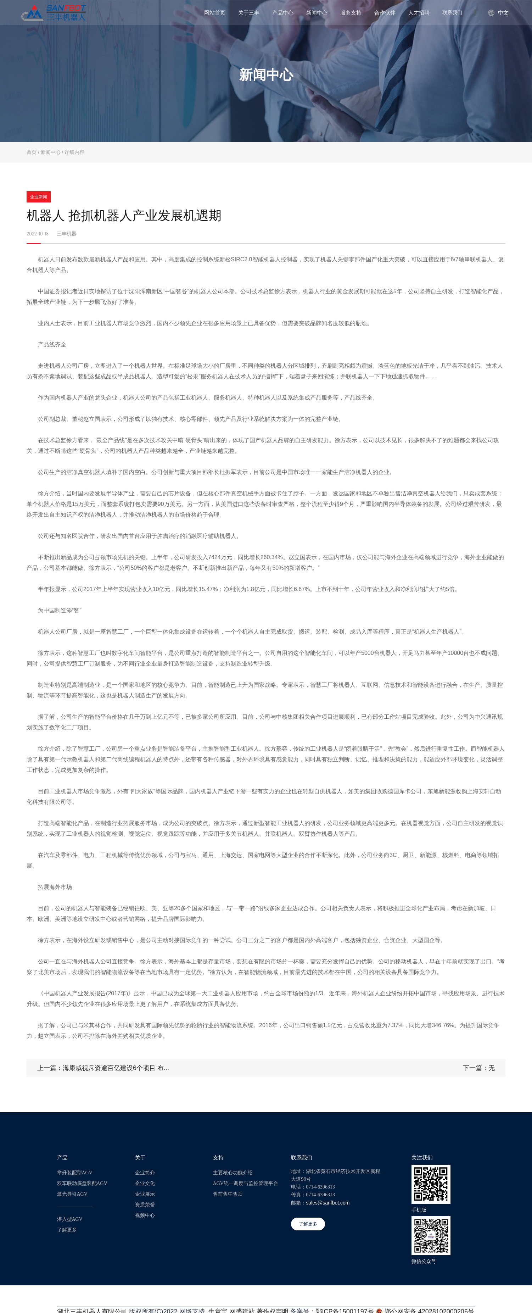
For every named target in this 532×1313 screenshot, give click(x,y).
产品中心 (282, 13)
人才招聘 (419, 13)
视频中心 (145, 1214)
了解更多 (67, 1228)
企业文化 (145, 1182)
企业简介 (145, 1171)
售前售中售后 (228, 1193)
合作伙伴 (385, 13)
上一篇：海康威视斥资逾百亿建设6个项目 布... (103, 1066)
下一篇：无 (479, 1066)
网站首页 (214, 13)
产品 (62, 1156)
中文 (498, 13)
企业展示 (145, 1193)
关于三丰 (248, 13)
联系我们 (452, 12)
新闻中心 (316, 13)
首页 (32, 152)
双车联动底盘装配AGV (82, 1182)
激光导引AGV (72, 1193)
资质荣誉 (145, 1203)
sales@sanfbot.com (327, 1201)
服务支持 (351, 13)
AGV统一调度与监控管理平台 (245, 1182)
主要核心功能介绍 (233, 1171)
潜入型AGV (70, 1218)
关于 (140, 1156)
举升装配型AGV (75, 1171)
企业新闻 (38, 196)
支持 (218, 1156)
